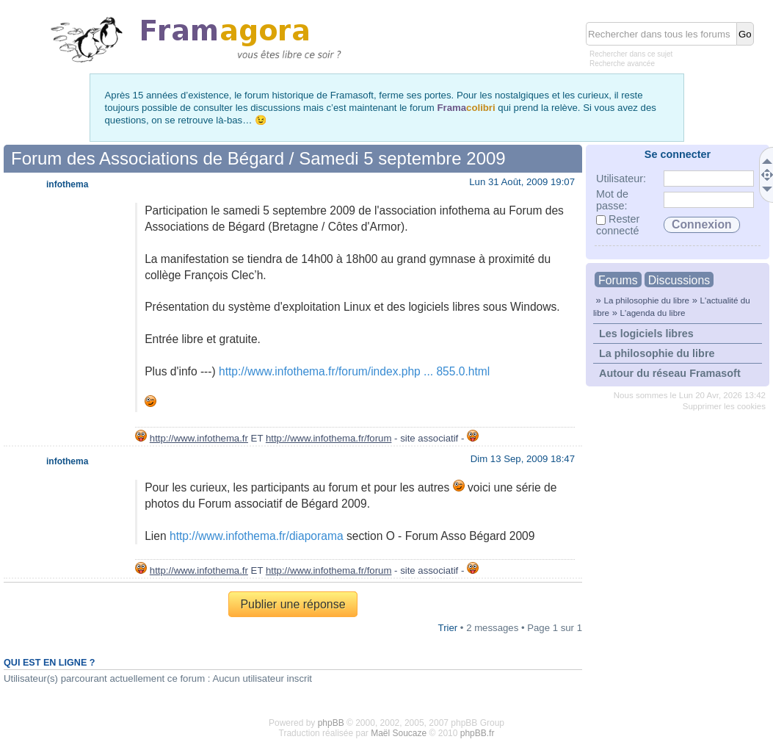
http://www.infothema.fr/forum (329, 438)
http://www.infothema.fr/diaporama (257, 536)
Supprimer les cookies (724, 406)
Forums (618, 280)
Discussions (679, 280)
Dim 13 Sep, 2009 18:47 (523, 458)
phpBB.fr (477, 733)
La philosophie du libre (646, 300)
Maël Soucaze (399, 733)
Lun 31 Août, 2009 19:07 (522, 181)
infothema (67, 184)
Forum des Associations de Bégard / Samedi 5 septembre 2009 (258, 158)
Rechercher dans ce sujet (630, 54)
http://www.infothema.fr (199, 438)
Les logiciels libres (646, 333)
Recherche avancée (622, 64)
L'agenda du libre (652, 312)
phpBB (331, 723)
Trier (448, 627)
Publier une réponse (292, 604)
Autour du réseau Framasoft (670, 373)
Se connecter (678, 154)
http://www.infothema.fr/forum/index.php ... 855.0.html (354, 371)
